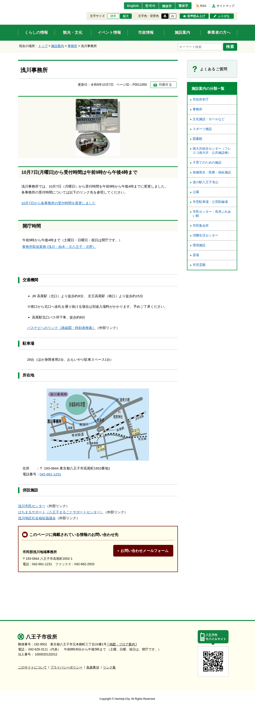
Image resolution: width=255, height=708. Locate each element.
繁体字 (182, 6)
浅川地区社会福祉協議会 (37, 518)
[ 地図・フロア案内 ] (122, 643)
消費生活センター (205, 234)
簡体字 (164, 6)
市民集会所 (201, 225)
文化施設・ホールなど (209, 118)
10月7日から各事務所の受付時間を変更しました (58, 202)
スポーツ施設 (202, 128)
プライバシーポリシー (66, 666)
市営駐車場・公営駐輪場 (210, 201)
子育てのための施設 (207, 162)
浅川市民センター (31, 505)
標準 (113, 16)
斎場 (196, 254)
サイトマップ (225, 6)
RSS (203, 6)
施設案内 (57, 46)
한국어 (147, 6)
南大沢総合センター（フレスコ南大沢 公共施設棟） (212, 150)
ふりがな (224, 16)
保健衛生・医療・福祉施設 (212, 171)
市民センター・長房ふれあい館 (212, 213)
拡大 (126, 16)
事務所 (72, 46)
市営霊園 (199, 264)
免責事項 (92, 666)
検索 (231, 46)
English (128, 6)
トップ (43, 46)
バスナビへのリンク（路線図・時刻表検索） (61, 327)
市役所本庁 (201, 99)
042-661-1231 (50, 474)
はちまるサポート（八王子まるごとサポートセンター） (61, 511)
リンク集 (109, 666)
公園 (196, 191)
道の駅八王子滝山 (205, 181)
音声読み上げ (196, 16)
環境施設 (199, 244)
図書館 (197, 138)
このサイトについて (32, 666)
